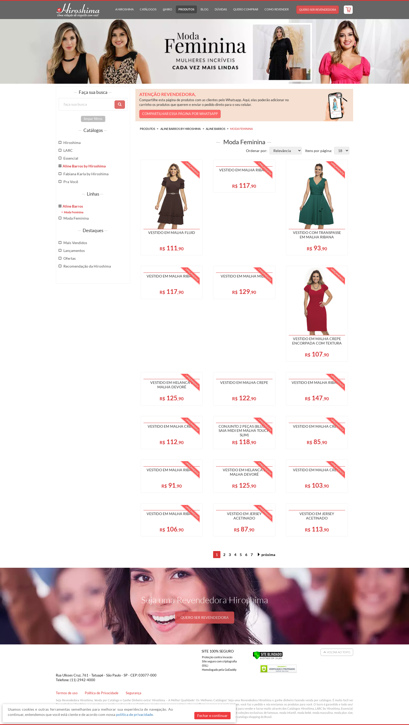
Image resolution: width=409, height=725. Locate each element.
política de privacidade (134, 714)
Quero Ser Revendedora (317, 9)
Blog (204, 9)
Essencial (70, 158)
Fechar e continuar (212, 715)
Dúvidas (221, 9)
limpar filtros (93, 119)
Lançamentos (74, 250)
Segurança (133, 693)
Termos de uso (66, 693)
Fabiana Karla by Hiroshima (86, 174)
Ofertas (69, 258)
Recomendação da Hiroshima (87, 266)
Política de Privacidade (101, 693)
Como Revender (276, 9)
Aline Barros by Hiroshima (84, 166)
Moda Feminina (73, 212)
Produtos (186, 9)
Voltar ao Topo (336, 652)
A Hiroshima (124, 9)
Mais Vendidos (75, 242)
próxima (266, 554)
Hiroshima (72, 142)
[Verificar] (268, 655)
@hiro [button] (167, 9)
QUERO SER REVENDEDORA (205, 617)
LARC (68, 150)
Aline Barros (73, 206)
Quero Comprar (245, 9)
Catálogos (148, 9)
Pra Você (70, 181)
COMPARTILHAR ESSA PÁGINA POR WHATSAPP (180, 114)
